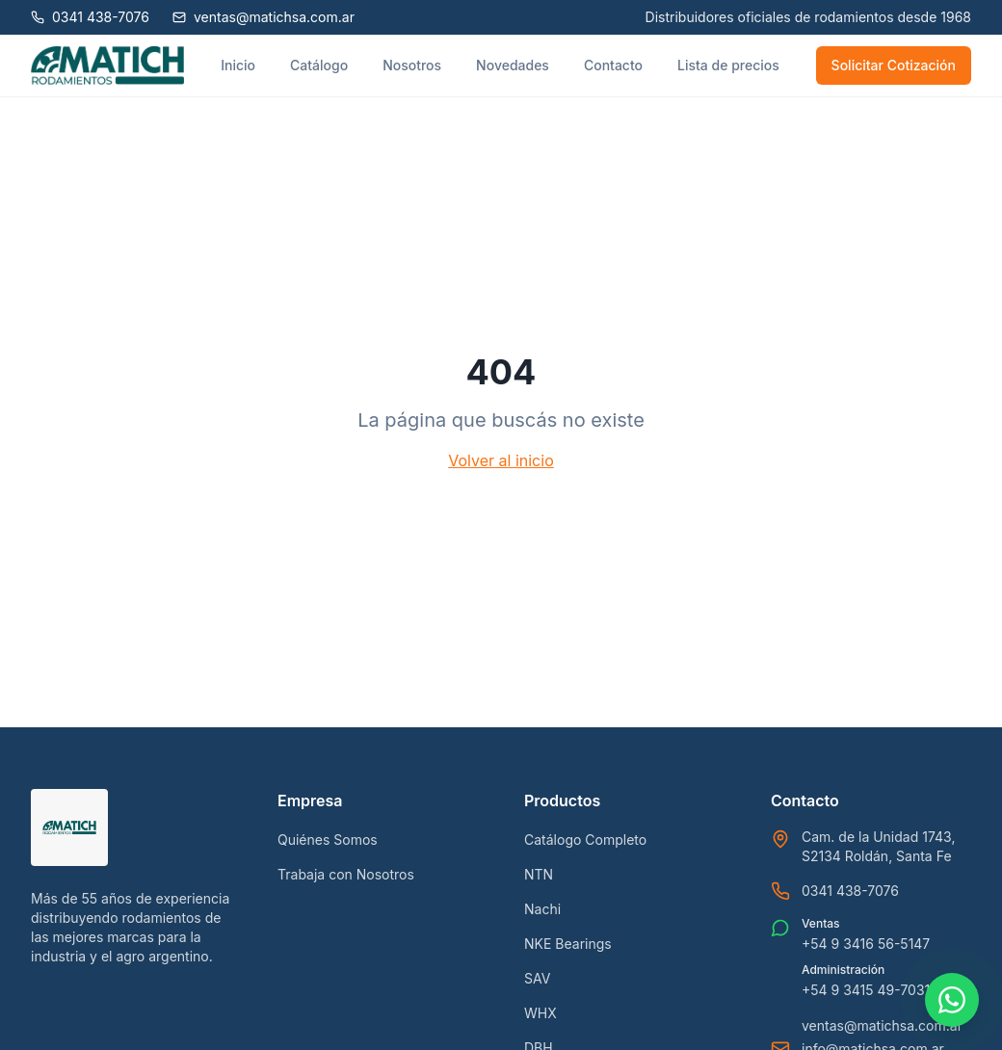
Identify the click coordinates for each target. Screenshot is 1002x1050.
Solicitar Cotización (893, 65)
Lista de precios (728, 65)
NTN (538, 874)
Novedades (512, 65)
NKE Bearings (568, 943)
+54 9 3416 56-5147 (866, 943)
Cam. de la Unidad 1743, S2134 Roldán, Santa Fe (878, 846)
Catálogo (319, 65)
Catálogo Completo (585, 839)
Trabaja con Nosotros (345, 874)
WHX (540, 1013)
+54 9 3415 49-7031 (866, 990)
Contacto (613, 65)
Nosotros (411, 65)
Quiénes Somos (327, 839)
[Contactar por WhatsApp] (952, 1000)
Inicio (238, 65)
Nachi (542, 909)
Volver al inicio (500, 460)
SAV (537, 978)
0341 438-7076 (850, 890)
